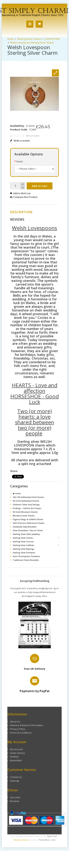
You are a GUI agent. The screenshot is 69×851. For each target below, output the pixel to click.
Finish (19, 161)
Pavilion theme (21, 836)
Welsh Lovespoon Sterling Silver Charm (32, 42)
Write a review (20, 140)
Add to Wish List (22, 193)
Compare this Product (25, 197)
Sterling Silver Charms (29, 39)
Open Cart (52, 832)
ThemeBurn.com (46, 836)
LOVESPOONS (52, 39)
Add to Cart (39, 186)
